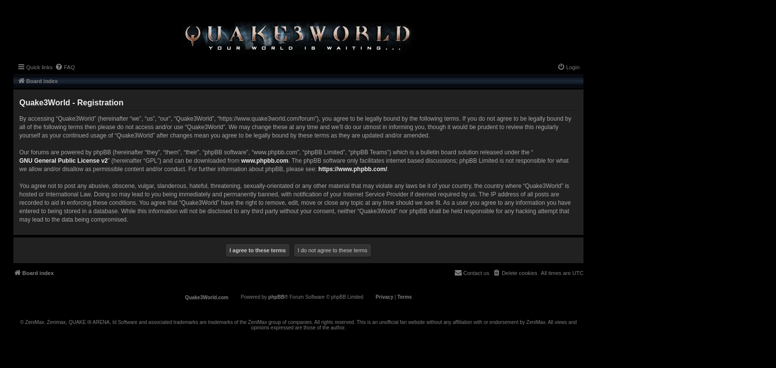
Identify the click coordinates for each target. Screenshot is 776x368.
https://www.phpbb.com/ (352, 169)
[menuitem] (65, 67)
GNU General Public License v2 (63, 160)
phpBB (276, 297)
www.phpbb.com (265, 160)
